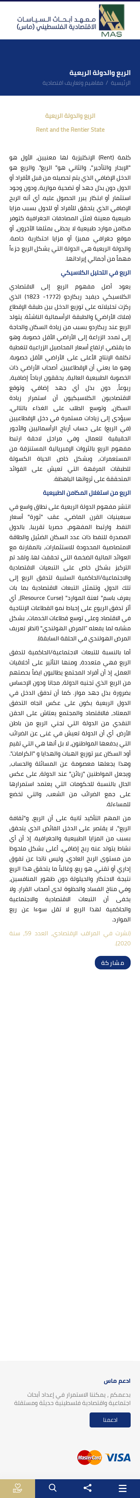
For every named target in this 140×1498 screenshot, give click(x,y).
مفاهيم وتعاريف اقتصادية (73, 82)
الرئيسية (121, 82)
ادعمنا (110, 1419)
